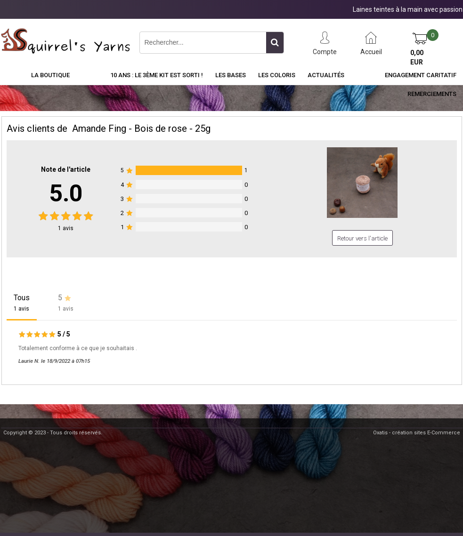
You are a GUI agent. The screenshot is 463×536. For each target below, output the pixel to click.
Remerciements (431, 93)
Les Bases (230, 75)
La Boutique (50, 75)
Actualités (326, 75)
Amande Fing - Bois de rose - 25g (141, 128)
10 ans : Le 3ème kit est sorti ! (156, 75)
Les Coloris (276, 75)
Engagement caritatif (420, 75)
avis (65, 228)
